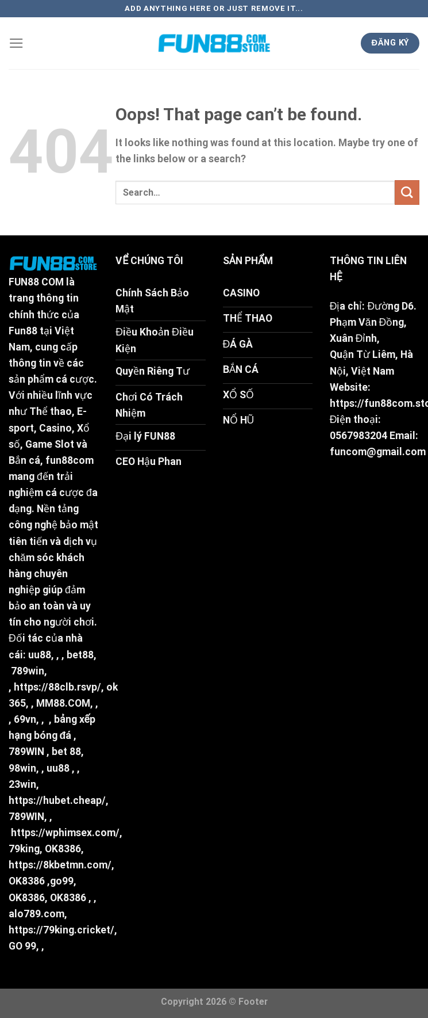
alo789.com (36, 914)
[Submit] (407, 192)
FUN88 (24, 282)
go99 (62, 881)
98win (22, 768)
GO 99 (22, 946)
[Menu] (16, 43)
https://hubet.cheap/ (57, 800)
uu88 (39, 655)
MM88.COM (63, 703)
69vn (25, 719)
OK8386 (63, 849)
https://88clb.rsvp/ (57, 687)
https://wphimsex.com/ (65, 832)
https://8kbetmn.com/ (60, 865)
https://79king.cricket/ (61, 930)
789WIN (26, 751)
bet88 (80, 655)
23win (22, 784)
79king (24, 849)
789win (27, 671)
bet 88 (66, 751)
